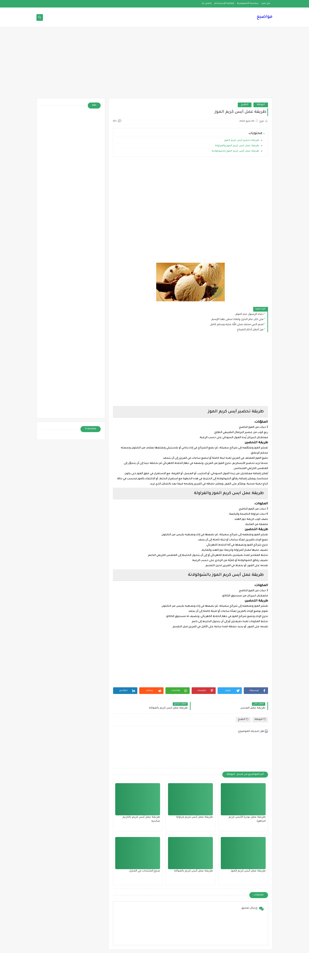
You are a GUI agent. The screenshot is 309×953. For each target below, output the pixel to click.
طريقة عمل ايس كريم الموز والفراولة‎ (237, 146)
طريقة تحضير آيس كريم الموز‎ (241, 140)
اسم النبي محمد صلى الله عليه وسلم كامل (237, 324)
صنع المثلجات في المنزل (144, 871)
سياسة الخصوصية (248, 3)
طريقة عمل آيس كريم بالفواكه (193, 871)
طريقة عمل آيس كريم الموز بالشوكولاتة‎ (235, 151)
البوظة (261, 104)
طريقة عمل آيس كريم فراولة (194, 817)
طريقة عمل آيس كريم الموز (248, 871)
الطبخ (244, 104)
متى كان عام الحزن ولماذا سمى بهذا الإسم (237, 319)
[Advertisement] (154, 65)
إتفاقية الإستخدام (224, 3)
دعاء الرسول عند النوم (249, 314)
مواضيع (265, 17)
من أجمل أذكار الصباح (250, 329)
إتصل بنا (206, 3)
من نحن (265, 3)
